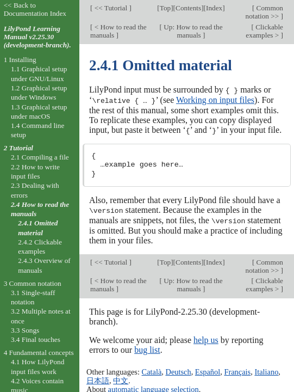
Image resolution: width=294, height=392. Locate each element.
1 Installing (20, 60)
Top (165, 8)
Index (214, 8)
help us (205, 337)
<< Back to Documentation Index (35, 9)
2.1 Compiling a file (40, 157)
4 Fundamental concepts (39, 352)
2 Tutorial (18, 148)
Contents (188, 8)
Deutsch (178, 370)
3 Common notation (32, 283)
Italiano (266, 370)
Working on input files (215, 99)
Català (152, 370)
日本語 (97, 379)
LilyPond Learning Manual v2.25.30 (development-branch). (37, 36)
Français (237, 370)
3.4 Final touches (35, 339)
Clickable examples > (264, 31)
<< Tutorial (110, 8)
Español (207, 370)
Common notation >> (265, 12)
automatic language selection (153, 387)
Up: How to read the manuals (192, 31)
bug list (147, 347)
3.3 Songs (25, 330)
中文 (120, 379)
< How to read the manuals (118, 31)
